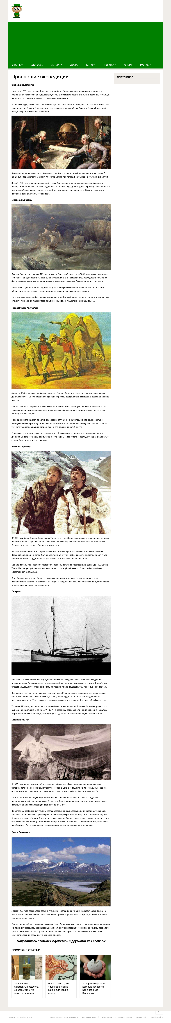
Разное (144, 64)
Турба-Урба (13, 1017)
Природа (108, 64)
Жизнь (16, 64)
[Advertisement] (85, 41)
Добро (74, 64)
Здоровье (37, 64)
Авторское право (89, 1017)
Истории (56, 64)
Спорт (128, 64)
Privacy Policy (141, 1017)
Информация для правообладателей (116, 1017)
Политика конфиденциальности (64, 1017)
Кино (89, 64)
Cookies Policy (157, 1017)
